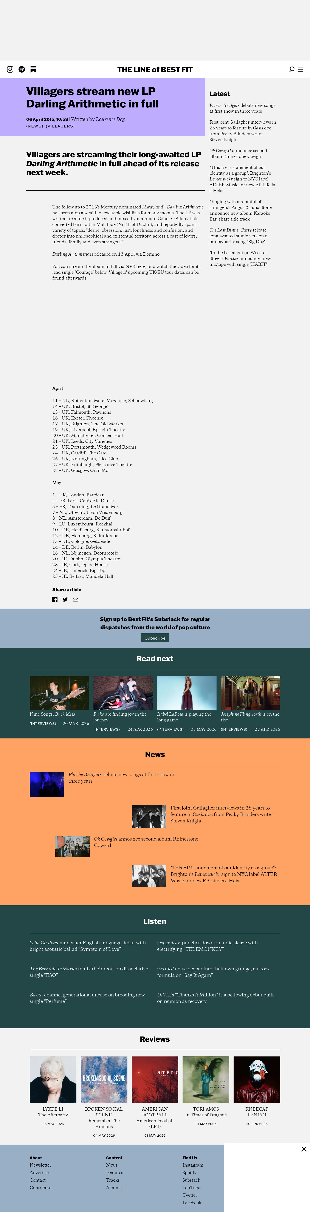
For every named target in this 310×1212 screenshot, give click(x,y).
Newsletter (40, 1165)
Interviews (43, 723)
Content (114, 1157)
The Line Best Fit (155, 69)
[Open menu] (300, 69)
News (35, 126)
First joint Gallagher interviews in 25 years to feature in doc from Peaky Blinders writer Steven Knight (242, 131)
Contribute (40, 1188)
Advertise (39, 1173)
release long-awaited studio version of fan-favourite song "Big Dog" (239, 236)
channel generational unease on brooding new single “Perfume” (87, 998)
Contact (38, 1180)
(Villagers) (60, 126)
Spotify (190, 1173)
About (36, 1157)
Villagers (43, 154)
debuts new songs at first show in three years (242, 108)
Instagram (193, 1165)
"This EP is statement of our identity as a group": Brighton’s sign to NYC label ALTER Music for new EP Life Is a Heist (242, 179)
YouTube (191, 1188)
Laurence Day (110, 119)
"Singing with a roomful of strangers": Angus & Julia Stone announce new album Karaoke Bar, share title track (240, 210)
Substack (191, 1180)
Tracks (113, 1180)
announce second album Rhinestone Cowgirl (238, 154)
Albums (114, 1188)
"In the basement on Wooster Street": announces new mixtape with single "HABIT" (240, 258)
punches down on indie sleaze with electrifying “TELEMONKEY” (207, 946)
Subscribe (155, 638)
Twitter (190, 1195)
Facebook (192, 1203)
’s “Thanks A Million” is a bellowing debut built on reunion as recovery (215, 998)
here (140, 267)
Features (114, 1173)
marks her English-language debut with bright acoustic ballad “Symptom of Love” (88, 946)
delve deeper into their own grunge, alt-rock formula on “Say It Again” (213, 972)
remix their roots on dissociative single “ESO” (89, 972)
